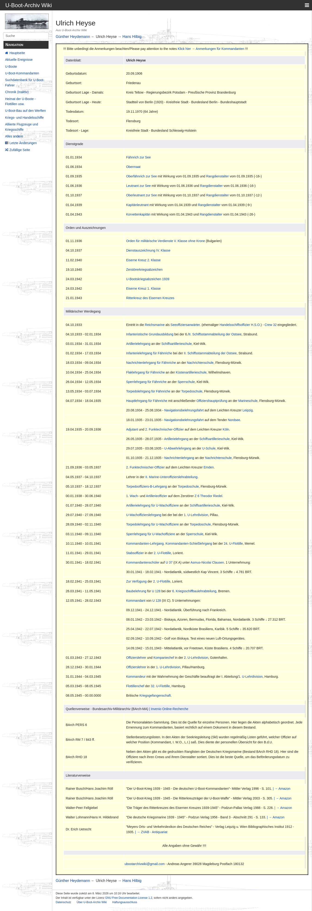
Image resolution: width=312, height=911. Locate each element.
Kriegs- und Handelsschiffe (24, 117)
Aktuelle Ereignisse (19, 59)
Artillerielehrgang (138, 344)
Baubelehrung (136, 591)
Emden (209, 467)
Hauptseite (17, 53)
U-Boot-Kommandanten (22, 73)
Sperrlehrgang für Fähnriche (146, 382)
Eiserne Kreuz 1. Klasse (143, 288)
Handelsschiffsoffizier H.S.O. (240, 325)
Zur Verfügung (136, 581)
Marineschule (247, 401)
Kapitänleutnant (137, 205)
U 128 (156, 591)
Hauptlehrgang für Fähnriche (146, 401)
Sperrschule (186, 382)
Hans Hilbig (131, 37)
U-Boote (11, 66)
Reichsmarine (155, 325)
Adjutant (132, 429)
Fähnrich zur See (138, 157)
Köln (226, 429)
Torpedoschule (191, 391)
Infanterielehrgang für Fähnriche (149, 353)
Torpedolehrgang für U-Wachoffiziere (152, 524)
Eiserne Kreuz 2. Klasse (143, 260)
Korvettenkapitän (138, 214)
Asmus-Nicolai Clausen (207, 562)
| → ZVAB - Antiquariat (151, 832)
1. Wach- (132, 496)
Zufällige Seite (19, 150)
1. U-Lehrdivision (196, 515)
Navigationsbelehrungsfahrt (184, 410)
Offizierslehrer (136, 657)
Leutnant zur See (138, 186)
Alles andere (14, 136)
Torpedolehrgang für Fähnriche (148, 391)
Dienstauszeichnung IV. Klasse (148, 250)
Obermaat (133, 167)
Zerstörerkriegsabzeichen (144, 269)
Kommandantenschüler (142, 562)
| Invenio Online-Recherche (168, 709)
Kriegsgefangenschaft (155, 695)
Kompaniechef (163, 657)
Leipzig (247, 410)
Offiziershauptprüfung (211, 401)
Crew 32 (271, 325)
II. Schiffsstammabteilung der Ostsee (215, 334)
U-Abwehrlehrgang (177, 448)
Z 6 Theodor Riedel (208, 496)
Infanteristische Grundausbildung (150, 334)
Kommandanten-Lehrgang (145, 543)
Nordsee (234, 420)
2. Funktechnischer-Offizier (164, 429)
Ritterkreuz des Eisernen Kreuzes (150, 298)
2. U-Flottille (162, 553)
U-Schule (209, 448)
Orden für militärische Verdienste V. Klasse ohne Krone (165, 241)
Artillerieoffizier (156, 496)
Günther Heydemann (73, 37)
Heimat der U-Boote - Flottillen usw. (20, 101)
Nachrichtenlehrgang (179, 458)
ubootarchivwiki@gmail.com (145, 864)
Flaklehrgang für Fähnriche (145, 372)
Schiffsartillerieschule (176, 344)
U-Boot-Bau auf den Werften (25, 110)
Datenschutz (63, 902)
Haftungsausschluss (124, 902)
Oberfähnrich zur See (141, 176)
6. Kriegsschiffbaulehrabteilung (194, 591)
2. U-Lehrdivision (196, 657)
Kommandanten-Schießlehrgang (188, 543)
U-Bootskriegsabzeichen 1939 (147, 279)
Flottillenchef (135, 686)
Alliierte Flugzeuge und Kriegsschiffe (21, 126)
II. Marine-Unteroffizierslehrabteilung (171, 477)
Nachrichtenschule (200, 362)
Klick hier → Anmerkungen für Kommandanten (211, 49)
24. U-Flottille (233, 543)
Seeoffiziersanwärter (185, 325)
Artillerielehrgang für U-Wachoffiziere (152, 505)
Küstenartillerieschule (191, 372)
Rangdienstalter (217, 176)
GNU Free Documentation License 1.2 (128, 897)
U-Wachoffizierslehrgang (144, 515)
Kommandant (135, 600)
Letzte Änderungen (23, 143)
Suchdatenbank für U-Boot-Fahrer (24, 82)
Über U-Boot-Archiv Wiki (92, 902)
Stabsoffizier (135, 553)
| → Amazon (281, 788)
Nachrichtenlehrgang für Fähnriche (151, 362)
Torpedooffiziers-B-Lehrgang (146, 486)
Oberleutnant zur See (141, 195)
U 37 (169, 562)
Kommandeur (136, 676)
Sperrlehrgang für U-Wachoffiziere (150, 534)
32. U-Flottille (160, 686)
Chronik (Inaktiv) (17, 92)
